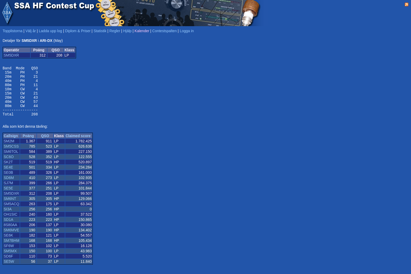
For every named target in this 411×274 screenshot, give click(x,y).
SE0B (8, 182)
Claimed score (78, 145)
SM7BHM (11, 250)
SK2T (8, 171)
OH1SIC (10, 224)
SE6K (8, 245)
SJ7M (8, 192)
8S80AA (10, 234)
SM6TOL (11, 161)
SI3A (8, 218)
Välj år (30, 31)
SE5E (8, 197)
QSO (45, 145)
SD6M (9, 187)
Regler (114, 31)
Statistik (100, 31)
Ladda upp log (50, 31)
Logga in (187, 31)
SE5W (9, 271)
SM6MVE (11, 239)
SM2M (9, 150)
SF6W (9, 255)
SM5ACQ (11, 213)
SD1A (8, 229)
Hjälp (127, 31)
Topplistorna (13, 31)
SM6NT (10, 208)
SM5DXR (11, 55)
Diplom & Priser (77, 31)
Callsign (11, 145)
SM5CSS (11, 156)
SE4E (8, 177)
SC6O (9, 166)
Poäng (28, 145)
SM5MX (10, 260)
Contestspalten (164, 31)
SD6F (8, 266)
